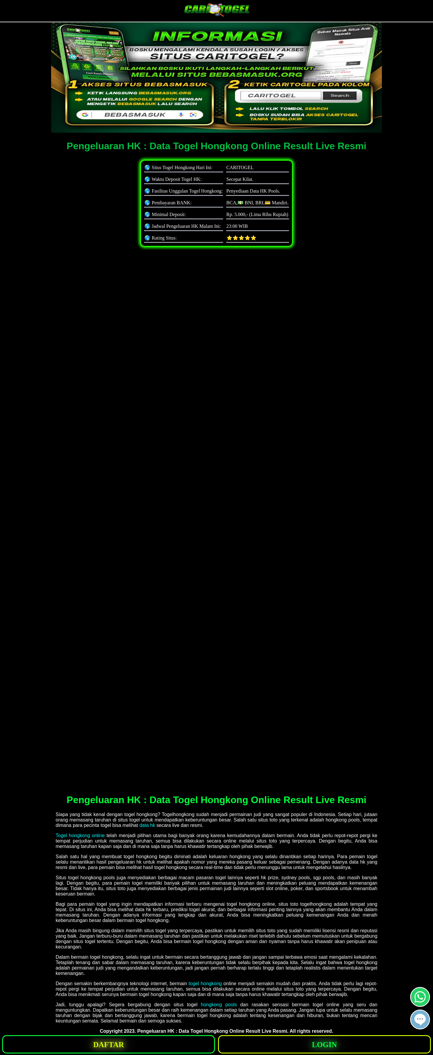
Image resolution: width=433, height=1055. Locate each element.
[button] (420, 1019)
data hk (147, 825)
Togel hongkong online (80, 835)
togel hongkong (205, 983)
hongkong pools (219, 1004)
